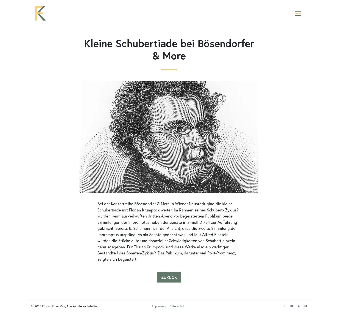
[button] (298, 13)
